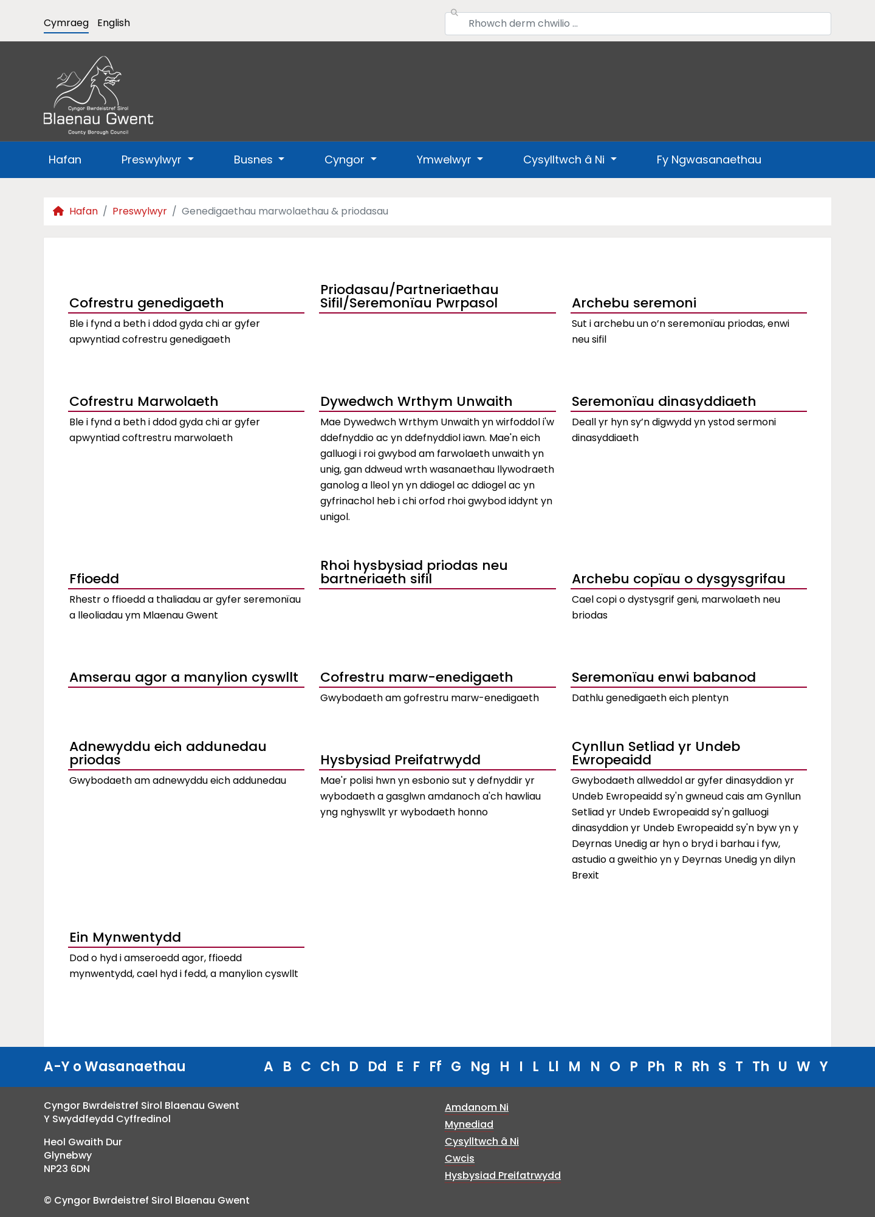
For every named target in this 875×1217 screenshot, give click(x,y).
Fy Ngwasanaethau (709, 159)
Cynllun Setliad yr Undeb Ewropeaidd (656, 754)
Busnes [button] (255, 159)
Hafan (65, 159)
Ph (656, 1066)
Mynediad (469, 1124)
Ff (435, 1066)
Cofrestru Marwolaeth (144, 401)
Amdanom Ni (477, 1107)
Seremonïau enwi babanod (664, 677)
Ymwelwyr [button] (446, 159)
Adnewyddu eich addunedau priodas (168, 754)
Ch (330, 1066)
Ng (480, 1066)
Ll (553, 1066)
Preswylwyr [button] (153, 159)
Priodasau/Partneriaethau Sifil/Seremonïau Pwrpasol (409, 297)
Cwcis (460, 1158)
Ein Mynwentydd (125, 937)
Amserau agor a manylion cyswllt (183, 677)
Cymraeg (66, 23)
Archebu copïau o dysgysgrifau (679, 578)
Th (760, 1066)
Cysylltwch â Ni (482, 1141)
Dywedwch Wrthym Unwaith (416, 401)
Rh (700, 1066)
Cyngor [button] (346, 159)
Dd (377, 1066)
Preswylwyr (139, 211)
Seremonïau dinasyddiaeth (664, 401)
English (113, 23)
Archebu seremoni (634, 302)
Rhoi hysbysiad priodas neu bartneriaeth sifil (414, 573)
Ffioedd (94, 578)
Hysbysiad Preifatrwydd (400, 759)
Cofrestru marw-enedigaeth (416, 677)
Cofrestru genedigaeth (146, 302)
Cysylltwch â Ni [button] (565, 159)
